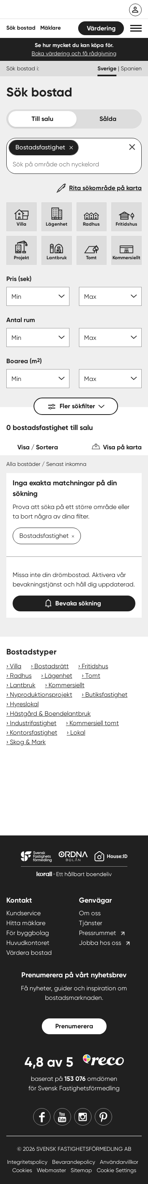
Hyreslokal (24, 704)
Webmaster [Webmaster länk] (52, 1170)
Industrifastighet (33, 723)
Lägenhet (58, 675)
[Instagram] (83, 1117)
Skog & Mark (28, 742)
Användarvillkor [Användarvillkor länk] (119, 1162)
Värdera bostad (29, 952)
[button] (136, 28)
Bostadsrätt (51, 666)
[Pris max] (110, 296)
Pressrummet (97, 933)
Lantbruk (23, 685)
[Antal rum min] (37, 337)
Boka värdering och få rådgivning (74, 53)
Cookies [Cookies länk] (23, 1170)
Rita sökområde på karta (105, 188)
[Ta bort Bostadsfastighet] (71, 537)
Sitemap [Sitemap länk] (82, 1170)
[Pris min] (37, 296)
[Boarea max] (110, 378)
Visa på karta (122, 447)
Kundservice (23, 913)
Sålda (107, 119)
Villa (15, 666)
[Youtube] (62, 1117)
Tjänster (90, 923)
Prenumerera (74, 1026)
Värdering (101, 28)
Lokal (77, 732)
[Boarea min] (37, 378)
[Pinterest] (103, 1117)
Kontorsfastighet (33, 732)
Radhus (21, 675)
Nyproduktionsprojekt (41, 694)
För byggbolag (27, 933)
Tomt (92, 675)
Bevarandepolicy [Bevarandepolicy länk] (74, 1162)
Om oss (90, 913)
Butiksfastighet (106, 694)
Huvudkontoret (27, 942)
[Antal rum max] (110, 337)
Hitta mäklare (25, 923)
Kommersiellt (66, 685)
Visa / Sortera (37, 447)
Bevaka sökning (74, 601)
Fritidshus (95, 666)
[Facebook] (42, 1117)
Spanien (131, 68)
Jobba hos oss (100, 942)
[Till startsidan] (58, 10)
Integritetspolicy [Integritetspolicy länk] (28, 1162)
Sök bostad (21, 28)
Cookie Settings (116, 1170)
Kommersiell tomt (94, 723)
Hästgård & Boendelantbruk (50, 713)
